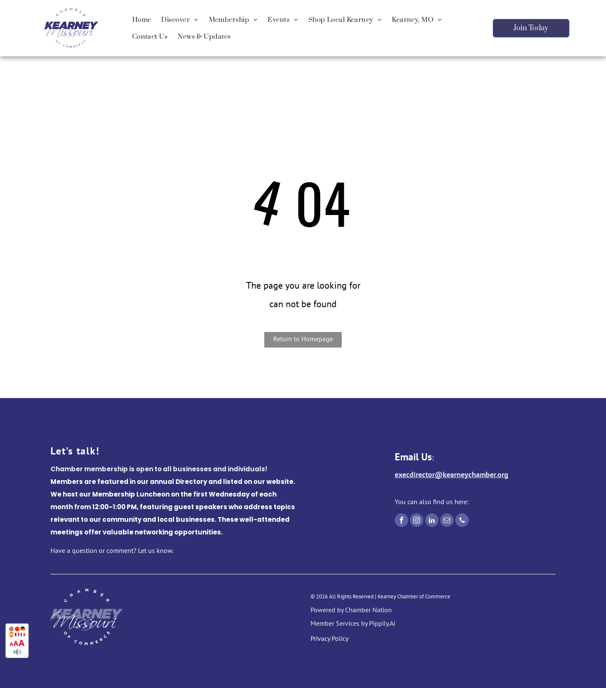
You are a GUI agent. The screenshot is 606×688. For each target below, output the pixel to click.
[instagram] (416, 521)
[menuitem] (142, 19)
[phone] (462, 521)
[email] (447, 521)
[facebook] (401, 521)
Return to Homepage (303, 339)
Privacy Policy (329, 638)
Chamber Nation (368, 610)
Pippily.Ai (382, 623)
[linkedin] (432, 521)
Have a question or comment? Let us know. (111, 550)
